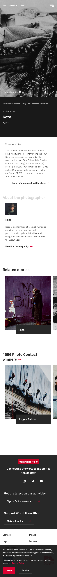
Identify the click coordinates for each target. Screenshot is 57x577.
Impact (32, 535)
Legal (5, 541)
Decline (25, 570)
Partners (32, 541)
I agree (9, 570)
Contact (6, 535)
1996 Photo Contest (16, 5)
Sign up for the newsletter (19, 501)
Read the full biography (16, 246)
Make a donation (15, 521)
